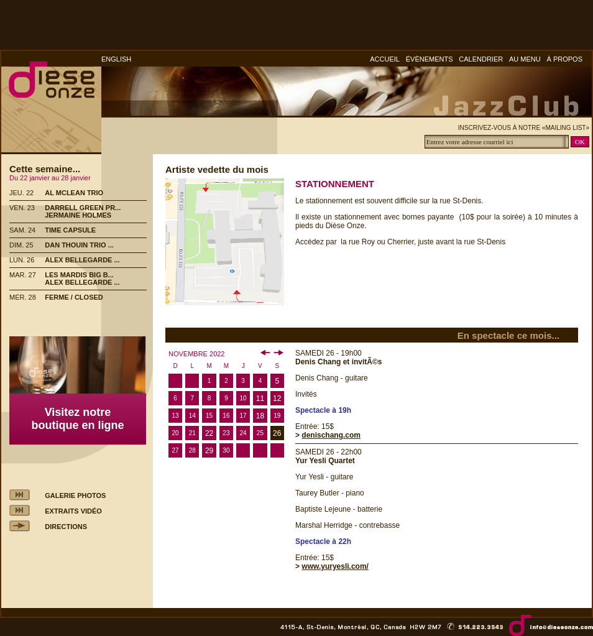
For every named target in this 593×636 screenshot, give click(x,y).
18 (260, 416)
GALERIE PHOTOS (75, 495)
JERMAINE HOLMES (78, 215)
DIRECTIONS (66, 526)
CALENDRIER (481, 59)
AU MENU (525, 59)
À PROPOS (564, 59)
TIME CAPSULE (70, 230)
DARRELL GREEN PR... (83, 207)
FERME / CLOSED (74, 297)
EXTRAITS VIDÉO (73, 511)
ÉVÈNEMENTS (429, 59)
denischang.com (331, 435)
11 (260, 398)
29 (209, 450)
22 (209, 433)
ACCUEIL (385, 59)
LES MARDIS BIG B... (79, 275)
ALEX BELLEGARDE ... (82, 260)
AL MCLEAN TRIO (74, 192)
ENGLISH (116, 59)
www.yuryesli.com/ (335, 566)
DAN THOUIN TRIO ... (79, 245)
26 (277, 433)
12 (277, 398)
